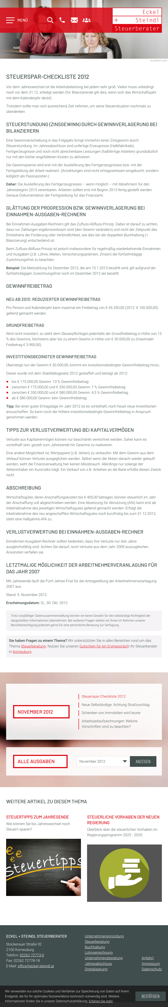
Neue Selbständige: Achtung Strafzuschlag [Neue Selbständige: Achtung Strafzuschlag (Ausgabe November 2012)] (116, 705)
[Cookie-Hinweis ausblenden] (150, 996)
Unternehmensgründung (104, 936)
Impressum (151, 964)
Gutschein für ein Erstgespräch (104, 646)
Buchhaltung (95, 947)
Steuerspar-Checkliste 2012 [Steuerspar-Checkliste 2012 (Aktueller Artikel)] (104, 696)
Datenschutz (152, 969)
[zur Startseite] (137, 20)
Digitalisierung (96, 969)
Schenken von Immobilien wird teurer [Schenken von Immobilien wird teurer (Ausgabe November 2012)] (111, 713)
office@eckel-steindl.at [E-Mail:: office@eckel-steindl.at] (36, 966)
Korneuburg (22, 652)
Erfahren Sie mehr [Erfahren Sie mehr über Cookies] (101, 1001)
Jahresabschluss (98, 964)
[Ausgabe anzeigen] (143, 761)
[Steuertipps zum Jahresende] (43, 854)
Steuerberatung (33, 646)
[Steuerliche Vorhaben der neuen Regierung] (124, 857)
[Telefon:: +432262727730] (32, 955)
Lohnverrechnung (99, 953)
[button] (62, 20)
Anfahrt (148, 958)
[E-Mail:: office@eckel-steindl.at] (74, 20)
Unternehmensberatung (104, 958)
